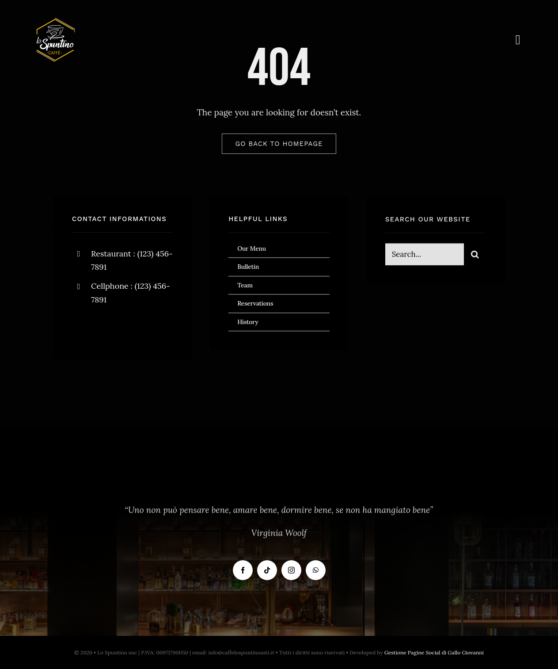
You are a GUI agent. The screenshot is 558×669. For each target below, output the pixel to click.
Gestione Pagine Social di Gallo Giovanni (434, 652)
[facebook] (82, 327)
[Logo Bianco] (56, 21)
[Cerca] (475, 255)
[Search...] (424, 255)
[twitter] (106, 327)
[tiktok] (267, 570)
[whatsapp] (316, 570)
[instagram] (130, 327)
